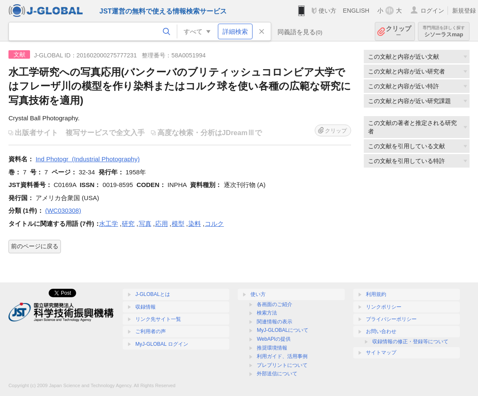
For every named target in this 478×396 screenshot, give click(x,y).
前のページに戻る (34, 246)
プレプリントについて (282, 365)
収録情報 (145, 307)
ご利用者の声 (150, 331)
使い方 (327, 10)
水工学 (108, 223)
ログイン (432, 10)
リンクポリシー (383, 307)
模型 (178, 223)
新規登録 (464, 10)
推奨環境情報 (272, 348)
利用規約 (376, 294)
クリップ (398, 31)
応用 (161, 223)
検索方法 (267, 313)
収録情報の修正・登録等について (410, 341)
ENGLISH (356, 10)
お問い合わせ (381, 331)
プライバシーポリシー (391, 319)
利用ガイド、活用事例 (282, 356)
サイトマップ (381, 352)
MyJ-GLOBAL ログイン (161, 344)
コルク (214, 223)
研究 (128, 223)
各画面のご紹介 (274, 304)
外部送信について (277, 374)
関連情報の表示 (274, 322)
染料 (194, 223)
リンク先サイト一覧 (158, 319)
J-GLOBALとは (152, 294)
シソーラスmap (444, 31)
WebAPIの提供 (274, 339)
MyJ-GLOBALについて (282, 330)
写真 (145, 223)
